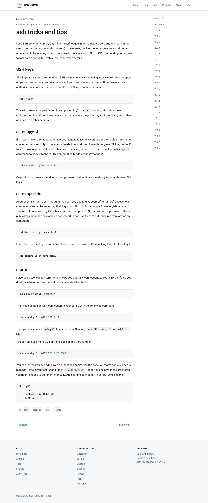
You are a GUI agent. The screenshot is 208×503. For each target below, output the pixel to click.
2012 (157, 112)
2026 (157, 36)
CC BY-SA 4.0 (158, 461)
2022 (157, 53)
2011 (157, 118)
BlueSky (81, 468)
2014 (157, 100)
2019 (25, 19)
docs (96, 365)
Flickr (79, 478)
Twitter (80, 473)
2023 (157, 47)
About (179, 5)
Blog (145, 5)
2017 (157, 83)
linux (26, 410)
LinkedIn (81, 463)
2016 (157, 89)
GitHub (80, 458)
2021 (157, 59)
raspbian (37, 410)
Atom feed (21, 473)
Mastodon (82, 453)
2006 (157, 147)
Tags (157, 30)
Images (20, 468)
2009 (157, 130)
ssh (47, 410)
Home (135, 5)
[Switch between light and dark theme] (189, 5)
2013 (157, 106)
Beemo (151, 453)
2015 (157, 94)
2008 (157, 136)
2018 (157, 77)
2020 (157, 65)
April (32, 19)
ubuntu (57, 410)
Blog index (21, 453)
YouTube (81, 483)
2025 (157, 41)
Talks (155, 5)
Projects (166, 5)
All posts (159, 24)
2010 (157, 124)
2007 (157, 141)
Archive (20, 458)
